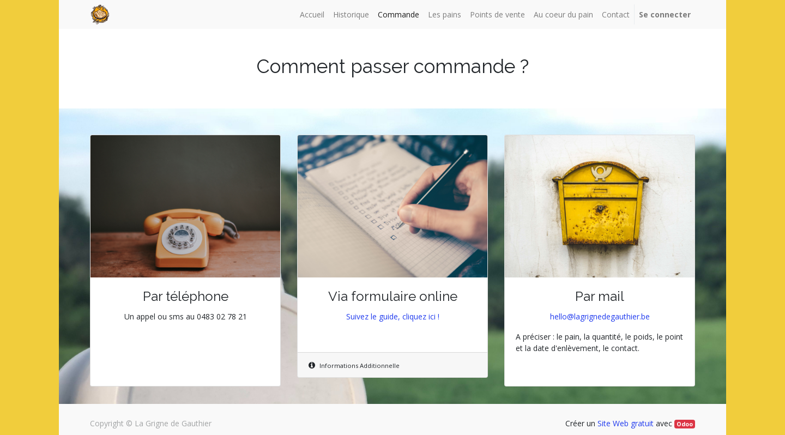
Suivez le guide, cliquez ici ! (392, 316)
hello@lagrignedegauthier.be (600, 316)
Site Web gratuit (625, 423)
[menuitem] (312, 14)
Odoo (685, 424)
